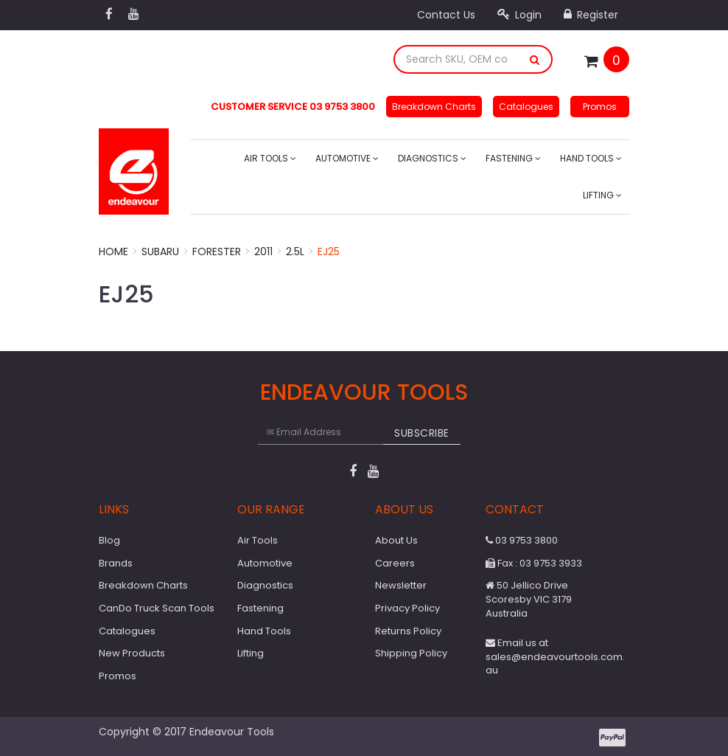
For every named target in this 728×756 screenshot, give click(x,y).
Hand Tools (591, 158)
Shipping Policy (411, 653)
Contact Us (446, 14)
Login (519, 14)
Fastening (513, 158)
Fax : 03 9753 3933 (534, 563)
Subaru (160, 251)
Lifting (602, 195)
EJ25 (329, 251)
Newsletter (401, 585)
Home (113, 251)
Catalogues (526, 106)
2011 (263, 251)
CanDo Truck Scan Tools (156, 608)
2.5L (295, 251)
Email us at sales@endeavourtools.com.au (555, 656)
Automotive (347, 158)
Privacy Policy (407, 608)
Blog (109, 540)
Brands (116, 563)
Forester (216, 251)
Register (591, 14)
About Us (396, 540)
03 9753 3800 (522, 540)
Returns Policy (408, 631)
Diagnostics (432, 158)
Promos (600, 106)
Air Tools (270, 158)
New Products (132, 653)
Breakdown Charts (434, 106)
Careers (395, 563)
